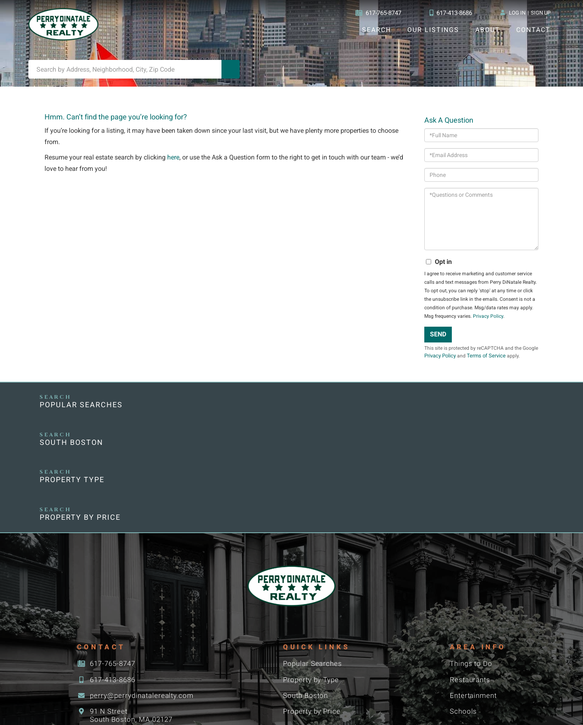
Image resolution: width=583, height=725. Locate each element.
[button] (230, 72)
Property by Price (471, 412)
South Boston (202, 412)
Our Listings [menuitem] (433, 30)
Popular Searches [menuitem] (314, 561)
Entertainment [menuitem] (475, 593)
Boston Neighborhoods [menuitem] (323, 626)
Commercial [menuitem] (304, 658)
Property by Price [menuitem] (313, 610)
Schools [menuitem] (464, 610)
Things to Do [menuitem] (472, 561)
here (174, 162)
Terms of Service (504, 361)
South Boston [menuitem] (307, 593)
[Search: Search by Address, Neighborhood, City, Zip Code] (124, 72)
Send (438, 339)
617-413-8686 (450, 13)
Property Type (333, 412)
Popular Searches (81, 412)
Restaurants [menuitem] (471, 577)
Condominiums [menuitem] (310, 642)
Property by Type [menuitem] (313, 577)
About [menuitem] (487, 30)
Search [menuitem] (376, 30)
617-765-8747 (376, 13)
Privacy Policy (487, 321)
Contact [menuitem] (533, 30)
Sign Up (541, 13)
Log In (517, 13)
